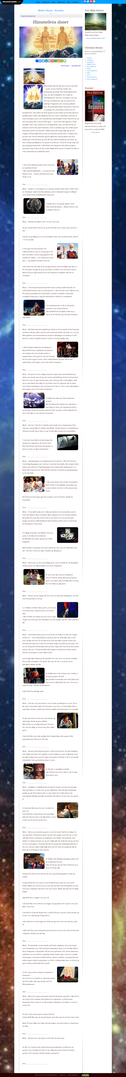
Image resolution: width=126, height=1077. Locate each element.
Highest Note (91, 64)
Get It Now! (95, 132)
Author (89, 58)
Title (88, 73)
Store (68, 2)
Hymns (54, 2)
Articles (38, 2)
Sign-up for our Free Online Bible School (46, 1075)
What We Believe (72, 1075)
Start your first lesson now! (95, 38)
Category (90, 60)
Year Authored (91, 77)
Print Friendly (65, 66)
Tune (88, 75)
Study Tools (45, 2)
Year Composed (92, 79)
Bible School (61, 2)
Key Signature (91, 66)
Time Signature (92, 70)
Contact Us (75, 2)
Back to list (28, 16)
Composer (90, 62)
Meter (89, 68)
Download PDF (76, 66)
